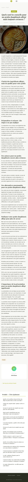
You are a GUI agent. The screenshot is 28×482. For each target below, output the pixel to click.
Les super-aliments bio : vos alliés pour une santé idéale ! (13, 465)
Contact (18, 475)
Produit (7, 7)
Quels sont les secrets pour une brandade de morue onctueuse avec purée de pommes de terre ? (13, 418)
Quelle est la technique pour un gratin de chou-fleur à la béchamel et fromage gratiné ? (13, 432)
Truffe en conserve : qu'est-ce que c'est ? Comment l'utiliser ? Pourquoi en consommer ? (13, 437)
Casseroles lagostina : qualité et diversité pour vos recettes (14, 423)
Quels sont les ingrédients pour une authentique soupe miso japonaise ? (11, 413)
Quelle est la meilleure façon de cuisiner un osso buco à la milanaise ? (13, 442)
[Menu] (16, 1)
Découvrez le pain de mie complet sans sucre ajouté (13, 428)
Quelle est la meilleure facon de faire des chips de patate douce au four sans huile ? (12, 399)
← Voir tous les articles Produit (8, 383)
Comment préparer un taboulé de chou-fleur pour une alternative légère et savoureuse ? (13, 451)
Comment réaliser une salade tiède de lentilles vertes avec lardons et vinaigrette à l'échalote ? (14, 460)
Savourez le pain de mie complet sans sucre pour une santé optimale (13, 408)
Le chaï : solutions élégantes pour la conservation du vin (11, 456)
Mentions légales (11, 475)
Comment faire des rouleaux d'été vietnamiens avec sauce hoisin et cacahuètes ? (14, 447)
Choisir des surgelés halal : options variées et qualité (13, 404)
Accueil (3, 7)
